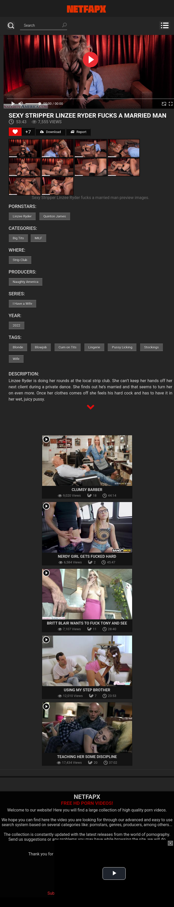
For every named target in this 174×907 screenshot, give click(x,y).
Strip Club (20, 260)
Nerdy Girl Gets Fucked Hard (87, 556)
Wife (16, 359)
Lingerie (94, 347)
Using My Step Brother (87, 690)
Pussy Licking (122, 347)
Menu (165, 25)
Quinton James (54, 216)
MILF (38, 238)
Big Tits (18, 238)
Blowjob (41, 347)
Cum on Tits (68, 347)
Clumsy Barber (87, 489)
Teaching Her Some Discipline (87, 756)
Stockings (151, 347)
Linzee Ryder (22, 216)
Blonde (18, 347)
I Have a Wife (22, 304)
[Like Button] (15, 132)
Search (11, 26)
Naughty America (26, 282)
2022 (16, 325)
